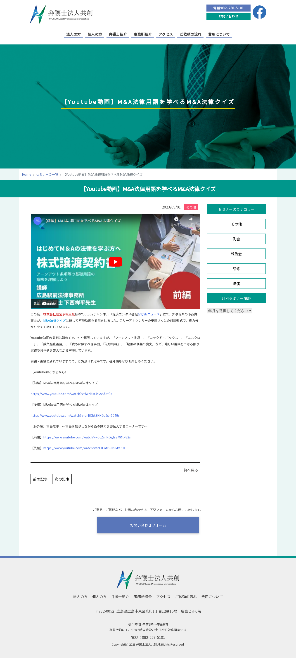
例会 (236, 238)
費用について (219, 34)
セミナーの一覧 (47, 174)
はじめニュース (149, 314)
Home (26, 174)
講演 (236, 283)
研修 (236, 268)
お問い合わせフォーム (148, 525)
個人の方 (95, 34)
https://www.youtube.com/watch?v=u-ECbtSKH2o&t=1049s (75, 415)
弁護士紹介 (118, 34)
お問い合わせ (228, 16)
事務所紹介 (143, 34)
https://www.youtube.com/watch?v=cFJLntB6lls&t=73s (84, 448)
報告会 (236, 253)
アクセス (166, 34)
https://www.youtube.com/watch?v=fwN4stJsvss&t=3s (71, 393)
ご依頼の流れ (190, 34)
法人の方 (73, 34)
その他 (236, 224)
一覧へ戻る (189, 470)
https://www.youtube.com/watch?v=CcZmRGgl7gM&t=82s (87, 437)
